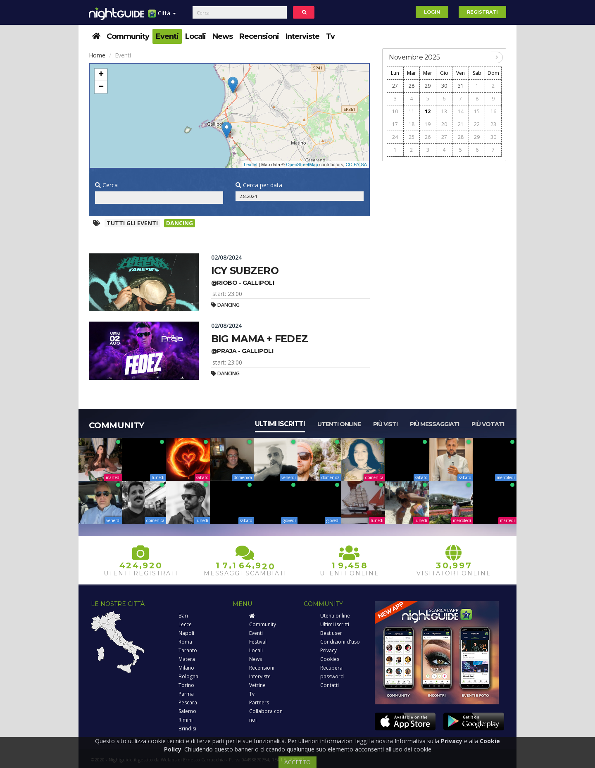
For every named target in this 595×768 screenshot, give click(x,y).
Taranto (187, 650)
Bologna (188, 676)
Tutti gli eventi (132, 223)
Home (97, 55)
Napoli (186, 633)
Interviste (302, 36)
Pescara (187, 702)
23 (493, 124)
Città (162, 16)
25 (411, 137)
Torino (186, 685)
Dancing (179, 223)
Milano (186, 667)
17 (395, 124)
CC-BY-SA (356, 164)
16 (493, 111)
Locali (195, 36)
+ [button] (101, 75)
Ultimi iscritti (280, 424)
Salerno (187, 711)
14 (461, 111)
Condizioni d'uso (340, 641)
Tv (330, 36)
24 (395, 137)
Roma (185, 641)
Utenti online (339, 424)
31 (461, 85)
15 (477, 111)
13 (444, 111)
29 (428, 85)
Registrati (482, 12)
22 (477, 124)
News (222, 36)
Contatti (329, 685)
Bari (183, 615)
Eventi (167, 36)
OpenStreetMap (302, 164)
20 (444, 124)
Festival (258, 641)
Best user (331, 633)
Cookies (329, 659)
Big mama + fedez (259, 339)
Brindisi (187, 728)
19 (428, 124)
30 (444, 85)
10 (395, 111)
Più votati (487, 424)
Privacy (328, 650)
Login (432, 12)
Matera (186, 659)
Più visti (385, 424)
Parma (186, 693)
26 (428, 137)
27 (395, 85)
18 (411, 124)
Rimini (185, 719)
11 (411, 111)
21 (461, 124)
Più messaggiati (434, 424)
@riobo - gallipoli (242, 282)
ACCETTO (297, 762)
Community (128, 36)
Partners (259, 702)
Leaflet (250, 164)
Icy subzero (244, 271)
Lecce (185, 624)
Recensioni (259, 36)
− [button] (101, 87)
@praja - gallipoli (242, 351)
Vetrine (257, 685)
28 (411, 85)
